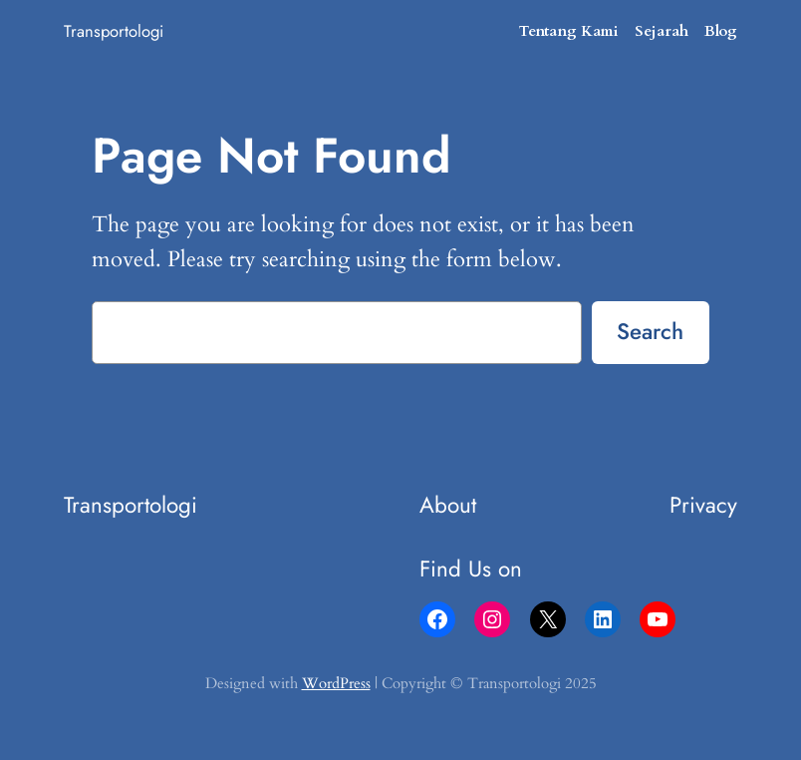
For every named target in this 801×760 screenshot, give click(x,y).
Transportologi (113, 31)
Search (650, 331)
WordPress (336, 683)
